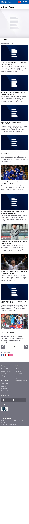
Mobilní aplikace (6, 391)
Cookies (3, 420)
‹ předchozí (3, 347)
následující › (26, 347)
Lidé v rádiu (18, 373)
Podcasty (4, 388)
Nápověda (18, 371)
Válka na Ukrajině (6, 369)
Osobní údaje (10, 420)
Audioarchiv (4, 386)
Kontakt (17, 378)
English (3, 422)
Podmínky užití (19, 420)
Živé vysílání (4, 383)
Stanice (3, 373)
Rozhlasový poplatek (21, 380)
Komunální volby (6, 371)
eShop (3, 376)
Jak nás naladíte (19, 369)
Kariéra (17, 376)
